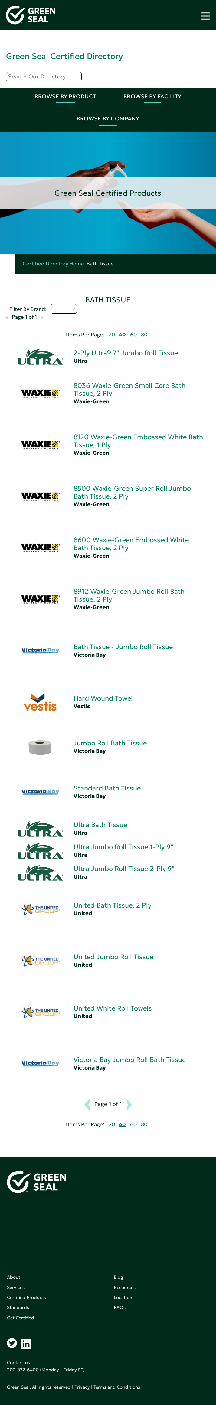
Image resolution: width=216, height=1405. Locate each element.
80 (144, 334)
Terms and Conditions (116, 1387)
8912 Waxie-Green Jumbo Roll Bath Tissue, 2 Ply (129, 595)
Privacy (82, 1387)
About (13, 1277)
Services (16, 1287)
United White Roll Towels (113, 1008)
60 (133, 334)
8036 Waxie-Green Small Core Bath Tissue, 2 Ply (129, 389)
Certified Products (26, 1297)
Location (123, 1297)
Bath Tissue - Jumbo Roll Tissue (123, 647)
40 (122, 334)
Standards (18, 1307)
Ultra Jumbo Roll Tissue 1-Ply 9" (123, 847)
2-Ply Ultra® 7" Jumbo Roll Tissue (126, 353)
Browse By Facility (152, 96)
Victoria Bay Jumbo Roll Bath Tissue (130, 1060)
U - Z (64, 309)
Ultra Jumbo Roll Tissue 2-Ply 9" (124, 869)
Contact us (18, 1362)
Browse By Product (65, 96)
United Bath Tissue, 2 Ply (112, 905)
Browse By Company (108, 118)
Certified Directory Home (53, 264)
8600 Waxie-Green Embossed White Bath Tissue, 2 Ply (131, 544)
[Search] (44, 76)
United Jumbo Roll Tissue (113, 957)
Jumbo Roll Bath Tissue (110, 743)
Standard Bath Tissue (107, 788)
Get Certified (20, 1318)
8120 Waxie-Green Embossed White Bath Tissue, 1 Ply (138, 441)
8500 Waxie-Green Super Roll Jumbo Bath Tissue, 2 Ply (132, 492)
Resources (125, 1287)
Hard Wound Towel (103, 698)
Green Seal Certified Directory (64, 56)
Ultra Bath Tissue (100, 825)
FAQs (120, 1307)
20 (112, 334)
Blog (118, 1277)
